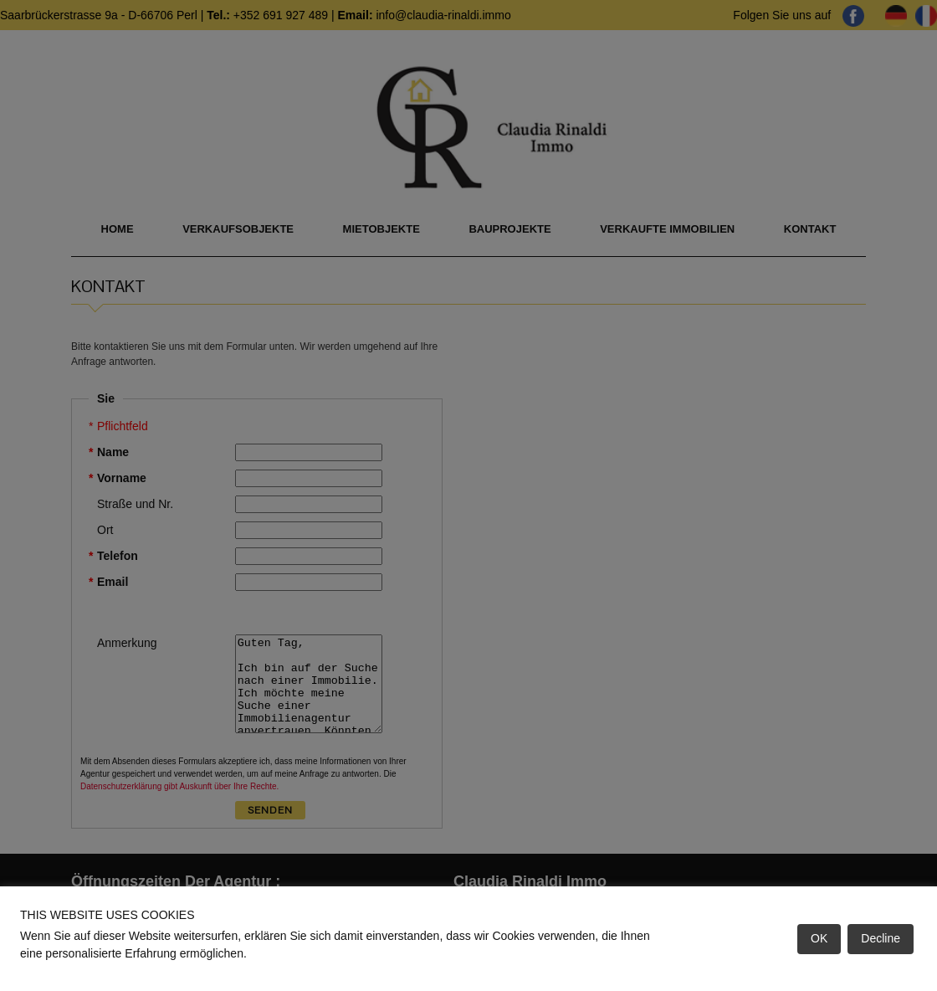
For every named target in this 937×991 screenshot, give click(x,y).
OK (819, 938)
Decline (880, 938)
